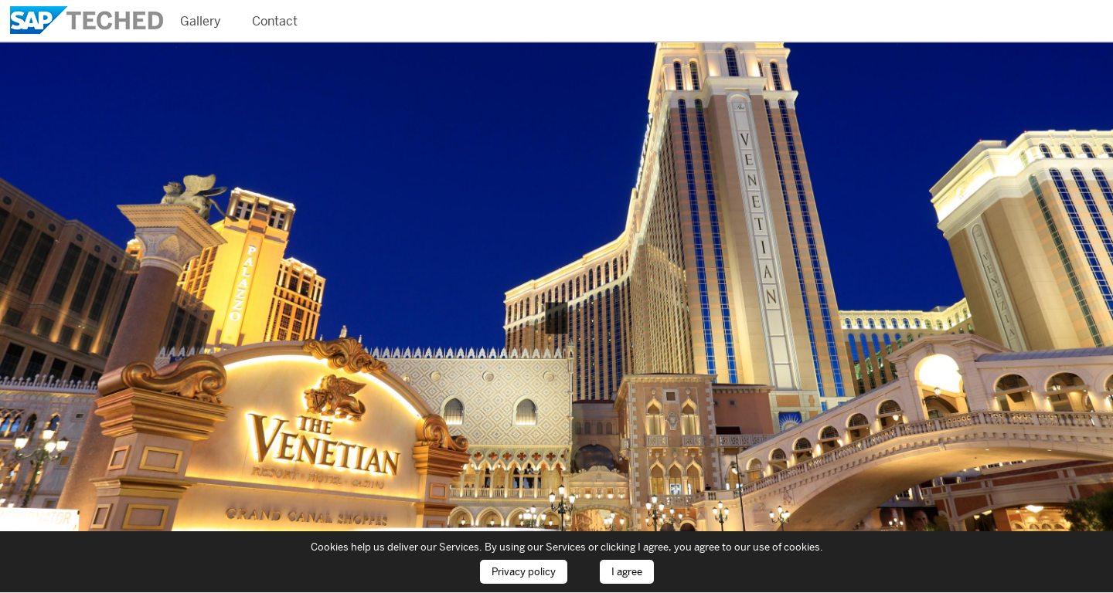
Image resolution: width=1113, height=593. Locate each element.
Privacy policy (524, 572)
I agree (626, 572)
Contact (275, 21)
